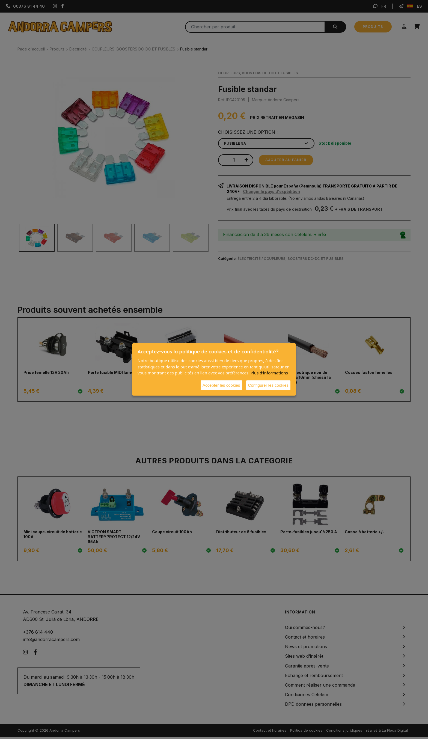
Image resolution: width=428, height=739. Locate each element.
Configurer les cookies (268, 385)
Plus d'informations (269, 373)
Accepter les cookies (221, 385)
